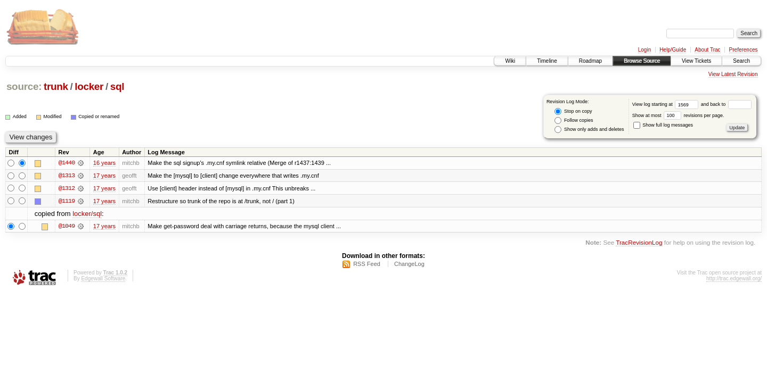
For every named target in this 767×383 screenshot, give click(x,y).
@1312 (67, 188)
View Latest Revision (733, 74)
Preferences (743, 50)
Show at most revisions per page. (678, 115)
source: (24, 86)
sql (117, 86)
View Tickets (696, 61)
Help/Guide (672, 50)
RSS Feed (366, 264)
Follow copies (573, 120)
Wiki (510, 61)
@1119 (67, 201)
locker (89, 86)
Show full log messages (663, 125)
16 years (104, 163)
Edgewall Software (103, 279)
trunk (56, 86)
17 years (104, 175)
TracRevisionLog (639, 242)
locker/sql (87, 214)
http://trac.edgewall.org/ (734, 279)
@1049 (67, 226)
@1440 (67, 163)
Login (644, 50)
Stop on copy (573, 111)
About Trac (707, 50)
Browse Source (642, 61)
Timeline (547, 61)
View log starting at (666, 104)
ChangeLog (409, 264)
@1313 (67, 175)
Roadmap (590, 61)
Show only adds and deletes (589, 129)
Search (741, 61)
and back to (726, 104)
